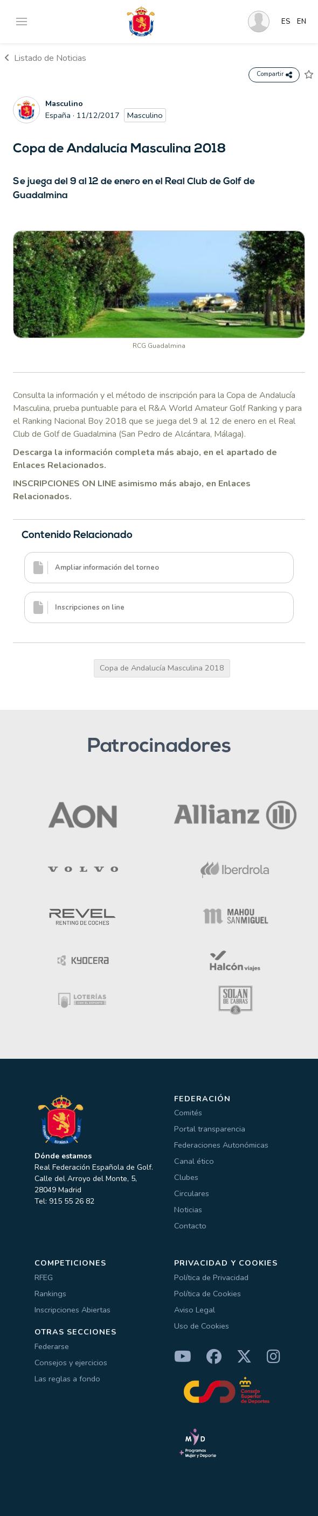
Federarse (51, 1346)
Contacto (190, 1225)
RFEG (43, 1277)
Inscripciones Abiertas (72, 1309)
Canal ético (194, 1161)
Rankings (50, 1293)
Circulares (191, 1193)
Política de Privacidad (211, 1277)
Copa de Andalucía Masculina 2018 (162, 667)
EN (301, 21)
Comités (188, 1112)
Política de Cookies (207, 1293)
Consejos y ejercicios (70, 1362)
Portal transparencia (209, 1128)
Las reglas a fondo (67, 1378)
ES (286, 21)
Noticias (188, 1209)
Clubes (186, 1177)
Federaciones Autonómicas (221, 1145)
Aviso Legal (194, 1309)
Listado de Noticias (45, 58)
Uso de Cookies (201, 1326)
